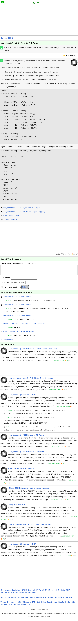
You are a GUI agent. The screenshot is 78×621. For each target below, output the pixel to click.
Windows (27, 604)
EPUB (24, 592)
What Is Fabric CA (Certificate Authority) (20, 333)
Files (43, 604)
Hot (8, 599)
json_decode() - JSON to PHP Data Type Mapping (24, 212)
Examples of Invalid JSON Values (17, 299)
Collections (23, 599)
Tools (15, 595)
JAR (34, 604)
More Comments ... (9, 341)
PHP (68, 592)
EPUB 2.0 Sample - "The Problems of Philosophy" (24, 325)
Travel (23, 607)
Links (67, 604)
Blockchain (6, 592)
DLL (38, 604)
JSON (10, 38)
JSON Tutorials (10, 219)
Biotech (4, 607)
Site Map (58, 599)
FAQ (31, 599)
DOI (10, 607)
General (31, 592)
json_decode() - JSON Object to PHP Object (21, 208)
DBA (19, 604)
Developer (11, 604)
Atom (50, 599)
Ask (70, 599)
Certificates (52, 604)
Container (16, 592)
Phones (16, 607)
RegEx (61, 604)
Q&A (73, 604)
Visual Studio (25, 595)
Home (3, 38)
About (13, 599)
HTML (38, 592)
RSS (10, 595)
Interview (38, 599)
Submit (25, 289)
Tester (3, 604)
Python (4, 595)
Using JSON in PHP (11, 215)
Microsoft (52, 592)
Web (34, 595)
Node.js (61, 592)
